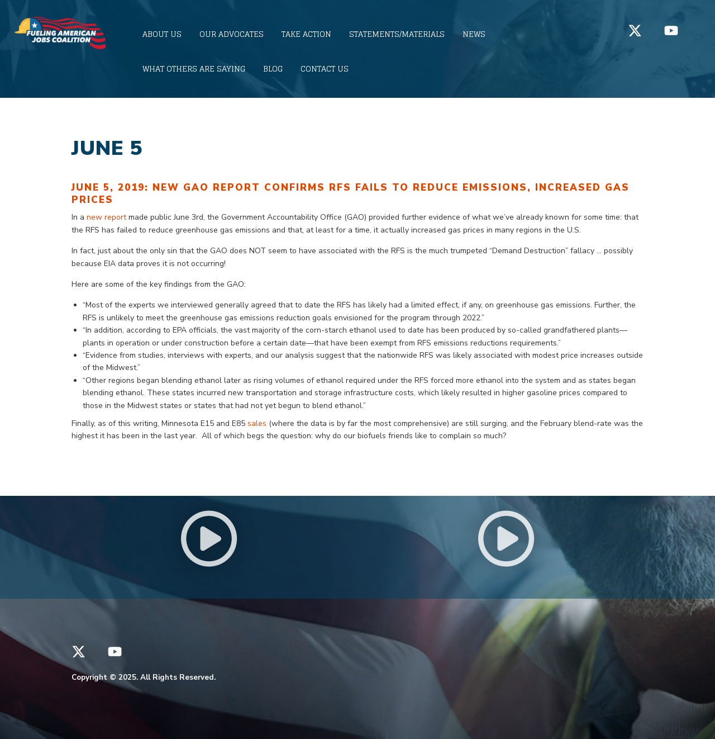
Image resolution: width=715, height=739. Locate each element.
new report (106, 217)
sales (256, 423)
